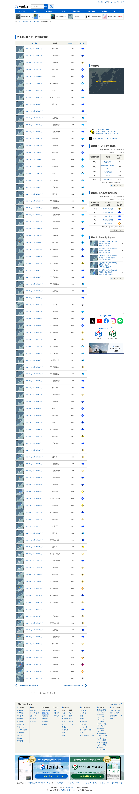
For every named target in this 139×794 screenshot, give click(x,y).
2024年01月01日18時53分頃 (34, 401)
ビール (71, 724)
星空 (63, 721)
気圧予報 (20, 716)
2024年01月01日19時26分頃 (34, 374)
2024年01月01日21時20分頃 (34, 208)
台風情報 (45, 721)
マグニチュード (72, 43)
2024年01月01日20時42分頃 (34, 256)
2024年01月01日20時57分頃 (34, 242)
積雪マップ (20, 727)
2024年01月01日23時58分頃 (34, 49)
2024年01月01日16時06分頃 (34, 671)
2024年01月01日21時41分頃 (34, 166)
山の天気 (83, 710)
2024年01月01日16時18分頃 (34, 657)
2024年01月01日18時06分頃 (34, 498)
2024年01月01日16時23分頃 (34, 650)
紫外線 (64, 727)
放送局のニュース (116, 716)
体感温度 (65, 730)
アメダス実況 (34, 713)
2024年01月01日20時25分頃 (34, 284)
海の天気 (83, 713)
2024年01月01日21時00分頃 (34, 235)
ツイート (34, 693)
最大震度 (82, 43)
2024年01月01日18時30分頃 (34, 450)
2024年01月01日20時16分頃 (34, 305)
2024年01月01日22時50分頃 (34, 90)
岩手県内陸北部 (108, 209)
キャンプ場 (83, 727)
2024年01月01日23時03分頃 (34, 76)
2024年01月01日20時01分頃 (34, 318)
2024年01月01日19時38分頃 (34, 346)
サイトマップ (113, 2)
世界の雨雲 (20, 732)
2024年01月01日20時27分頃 (34, 277)
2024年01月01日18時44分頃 (34, 429)
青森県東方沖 (108, 179)
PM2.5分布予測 (22, 730)
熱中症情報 (103, 730)
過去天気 (33, 718)
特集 (111, 718)
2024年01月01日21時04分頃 (34, 228)
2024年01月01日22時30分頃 (34, 104)
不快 (70, 716)
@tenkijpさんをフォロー (48, 693)
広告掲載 (105, 783)
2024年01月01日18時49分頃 (34, 415)
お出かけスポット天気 (87, 735)
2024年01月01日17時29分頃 (34, 540)
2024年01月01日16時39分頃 (34, 623)
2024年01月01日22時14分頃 (34, 125)
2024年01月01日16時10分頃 (34, 664)
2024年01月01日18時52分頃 (34, 408)
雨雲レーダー (21, 724)
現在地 (51, 7)
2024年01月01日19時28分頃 (34, 367)
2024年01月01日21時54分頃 (34, 152)
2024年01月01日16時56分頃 (34, 588)
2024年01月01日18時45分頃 (34, 422)
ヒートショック (103, 739)
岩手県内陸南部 (108, 220)
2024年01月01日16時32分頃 (34, 637)
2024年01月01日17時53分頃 (34, 519)
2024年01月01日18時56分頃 (34, 395)
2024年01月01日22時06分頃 (34, 139)
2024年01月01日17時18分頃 (34, 561)
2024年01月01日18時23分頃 (34, 471)
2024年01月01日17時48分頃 (34, 526)
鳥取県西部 (108, 223)
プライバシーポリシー (74, 783)
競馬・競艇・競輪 (86, 730)
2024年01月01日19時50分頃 (34, 332)
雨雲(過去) (33, 710)
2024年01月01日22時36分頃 (34, 97)
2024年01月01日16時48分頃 (34, 602)
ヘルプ (121, 2)
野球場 (82, 718)
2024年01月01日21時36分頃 (34, 187)
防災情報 (49, 11)
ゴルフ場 (83, 724)
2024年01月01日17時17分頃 (34, 567)
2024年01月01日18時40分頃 (34, 436)
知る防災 (45, 724)
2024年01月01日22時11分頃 (34, 132)
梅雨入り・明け (103, 725)
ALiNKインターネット (44, 783)
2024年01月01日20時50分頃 (34, 249)
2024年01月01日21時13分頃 (34, 222)
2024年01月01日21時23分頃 (34, 201)
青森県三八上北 (108, 212)
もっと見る (117, 185)
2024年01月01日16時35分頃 (34, 630)
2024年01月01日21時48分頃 (34, 159)
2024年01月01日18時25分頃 (34, 464)
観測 (35, 11)
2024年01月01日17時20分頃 (34, 554)
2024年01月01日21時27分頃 (34, 194)
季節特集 (103, 11)
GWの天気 (103, 720)
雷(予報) (19, 735)
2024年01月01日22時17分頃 (34, 118)
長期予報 (20, 721)
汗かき (71, 713)
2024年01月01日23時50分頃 (34, 55)
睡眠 (63, 735)
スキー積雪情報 (103, 744)
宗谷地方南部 (108, 172)
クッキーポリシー (92, 783)
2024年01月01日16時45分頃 (34, 609)
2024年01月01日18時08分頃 (34, 491)
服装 (63, 716)
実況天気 (33, 716)
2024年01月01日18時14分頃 (34, 484)
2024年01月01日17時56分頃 (34, 512)
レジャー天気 (90, 11)
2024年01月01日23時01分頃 (34, 83)
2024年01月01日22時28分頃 (34, 111)
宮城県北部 (108, 216)
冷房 (70, 718)
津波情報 (45, 716)
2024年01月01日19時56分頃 (34, 325)
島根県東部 (107, 162)
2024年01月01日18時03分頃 (34, 505)
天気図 (62, 11)
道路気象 (20, 738)
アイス (71, 721)
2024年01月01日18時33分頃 (34, 443)
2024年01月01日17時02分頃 (34, 581)
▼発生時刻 (34, 43)
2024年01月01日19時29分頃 (34, 360)
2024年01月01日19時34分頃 (34, 353)
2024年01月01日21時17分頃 (34, 215)
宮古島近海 (107, 175)
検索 (45, 6)
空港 (81, 716)
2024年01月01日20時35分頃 (34, 263)
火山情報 (45, 718)
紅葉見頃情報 (103, 734)
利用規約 (60, 783)
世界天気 (20, 713)
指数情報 (76, 11)
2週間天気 (20, 718)
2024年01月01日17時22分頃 (34, 547)
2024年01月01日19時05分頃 (34, 381)
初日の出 (103, 748)
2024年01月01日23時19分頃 (34, 69)
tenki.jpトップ (103, 2)
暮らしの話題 (114, 713)
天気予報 (22, 11)
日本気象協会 (30, 783)
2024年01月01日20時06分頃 (34, 311)
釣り (81, 732)
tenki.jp (22, 7)
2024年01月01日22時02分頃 (34, 145)
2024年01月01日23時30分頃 (34, 62)
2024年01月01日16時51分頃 (34, 595)
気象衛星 (56, 713)
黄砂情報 (20, 741)
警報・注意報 (46, 710)
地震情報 (46, 713)
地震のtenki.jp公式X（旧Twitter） (105, 138)
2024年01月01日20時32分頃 (34, 270)
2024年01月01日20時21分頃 (34, 291)
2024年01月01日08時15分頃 (34, 678)
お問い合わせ (117, 783)
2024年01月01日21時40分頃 (34, 173)
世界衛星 (56, 716)
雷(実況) (32, 721)
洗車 (63, 732)
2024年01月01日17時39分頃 (34, 533)
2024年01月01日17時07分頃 (34, 574)
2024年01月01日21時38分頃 (34, 180)
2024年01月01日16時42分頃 (34, 616)
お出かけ (65, 718)
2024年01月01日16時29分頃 (34, 644)
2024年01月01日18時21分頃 (34, 478)
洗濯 (63, 713)
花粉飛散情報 (103, 711)
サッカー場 (83, 721)
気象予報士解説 (115, 710)
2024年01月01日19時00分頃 (34, 388)
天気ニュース (117, 11)
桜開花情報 (103, 716)
